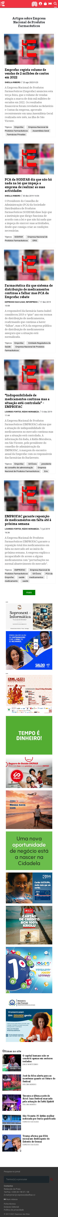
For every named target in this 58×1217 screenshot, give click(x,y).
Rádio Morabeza (30, 412)
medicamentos (36, 577)
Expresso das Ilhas (15, 302)
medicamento (11, 581)
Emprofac (19, 127)
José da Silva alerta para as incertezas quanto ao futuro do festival (39, 1078)
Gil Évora (32, 464)
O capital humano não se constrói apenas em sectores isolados (38, 1058)
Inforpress (32, 302)
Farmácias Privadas (16, 134)
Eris (46, 471)
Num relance (10, 1199)
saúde (21, 577)
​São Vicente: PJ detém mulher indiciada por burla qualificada (39, 1117)
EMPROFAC (19, 570)
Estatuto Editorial (11, 1207)
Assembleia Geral (40, 130)
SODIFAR (18, 237)
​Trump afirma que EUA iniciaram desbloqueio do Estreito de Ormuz (36, 1138)
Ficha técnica (10, 1204)
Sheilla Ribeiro (12, 82)
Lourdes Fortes (13, 412)
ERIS (34, 240)
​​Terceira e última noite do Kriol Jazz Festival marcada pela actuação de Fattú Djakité (38, 1098)
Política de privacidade (14, 1210)
